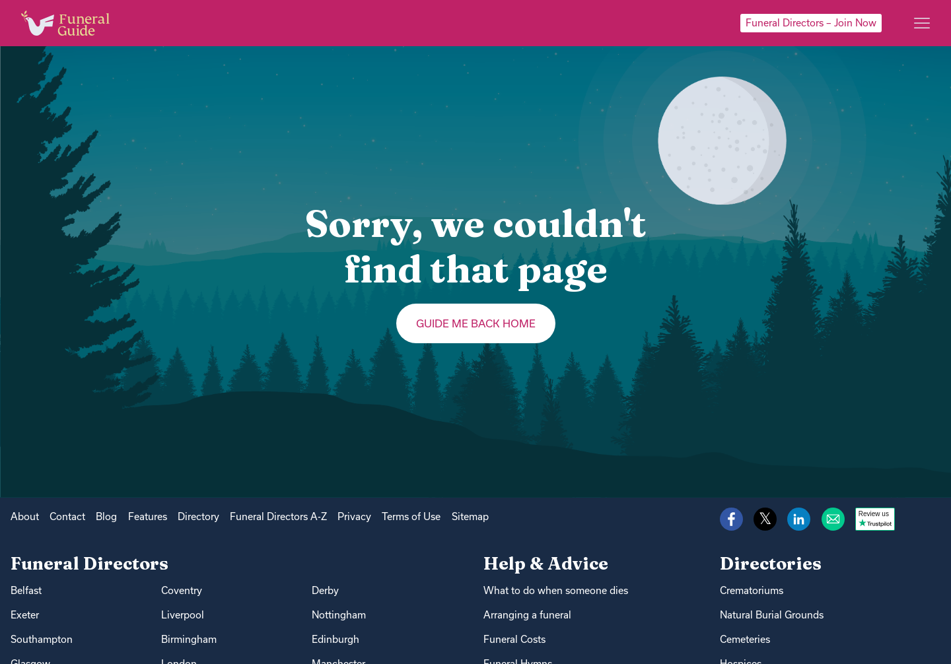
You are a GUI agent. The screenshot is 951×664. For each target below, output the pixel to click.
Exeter (25, 614)
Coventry (181, 590)
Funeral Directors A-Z (278, 516)
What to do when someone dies (555, 590)
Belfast (26, 590)
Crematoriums (751, 590)
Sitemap (470, 516)
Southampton (42, 639)
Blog (106, 516)
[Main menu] (922, 23)
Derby (325, 590)
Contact (67, 516)
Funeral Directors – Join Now (811, 22)
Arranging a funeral (527, 614)
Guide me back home (476, 323)
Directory (198, 516)
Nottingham (339, 614)
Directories (771, 563)
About (25, 516)
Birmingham (189, 639)
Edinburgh (335, 639)
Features (147, 516)
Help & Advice (545, 563)
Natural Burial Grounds (772, 614)
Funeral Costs (514, 639)
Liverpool (182, 614)
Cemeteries (745, 639)
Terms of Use (411, 516)
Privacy (354, 516)
